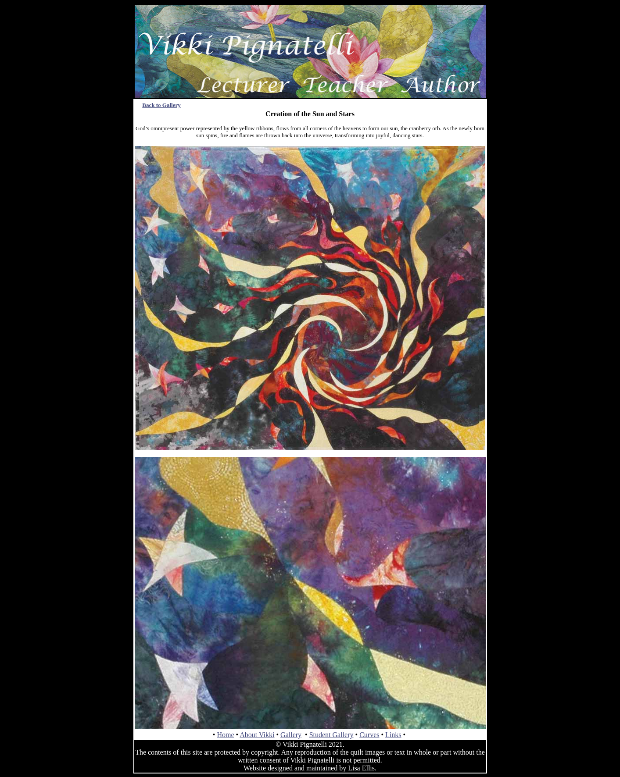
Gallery (290, 734)
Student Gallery (331, 734)
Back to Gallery (161, 105)
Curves (369, 734)
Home (225, 734)
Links (393, 734)
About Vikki (257, 734)
